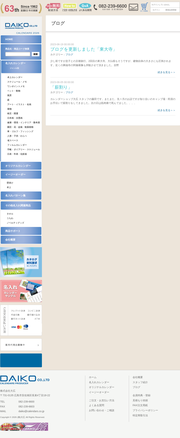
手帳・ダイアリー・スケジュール (23, 149)
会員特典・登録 (141, 395)
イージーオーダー (15, 174)
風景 (9, 95)
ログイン (156, 10)
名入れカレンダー (23, 67)
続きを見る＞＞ (166, 72)
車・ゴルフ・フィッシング (20, 131)
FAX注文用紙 (140, 405)
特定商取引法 (140, 415)
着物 (9, 109)
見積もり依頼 (140, 400)
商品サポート (13, 230)
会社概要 (10, 239)
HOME (9, 39)
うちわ (10, 218)
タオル (10, 213)
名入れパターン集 (15, 195)
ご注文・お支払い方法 (101, 400)
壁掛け (10, 183)
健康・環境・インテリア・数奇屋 (23, 122)
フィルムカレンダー (17, 145)
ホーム (93, 377)
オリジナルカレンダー (18, 165)
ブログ (69, 54)
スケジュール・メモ (17, 82)
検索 (35, 54)
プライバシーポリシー (145, 410)
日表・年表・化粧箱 (17, 154)
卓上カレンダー (14, 77)
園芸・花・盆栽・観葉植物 (20, 127)
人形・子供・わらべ (17, 136)
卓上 (9, 187)
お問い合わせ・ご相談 (101, 410)
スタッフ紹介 (140, 382)
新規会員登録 (170, 10)
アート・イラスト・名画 (19, 104)
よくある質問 (96, 405)
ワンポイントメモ (16, 86)
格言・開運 (12, 113)
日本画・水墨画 (14, 118)
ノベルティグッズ (15, 223)
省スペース (12, 140)
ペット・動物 (13, 91)
